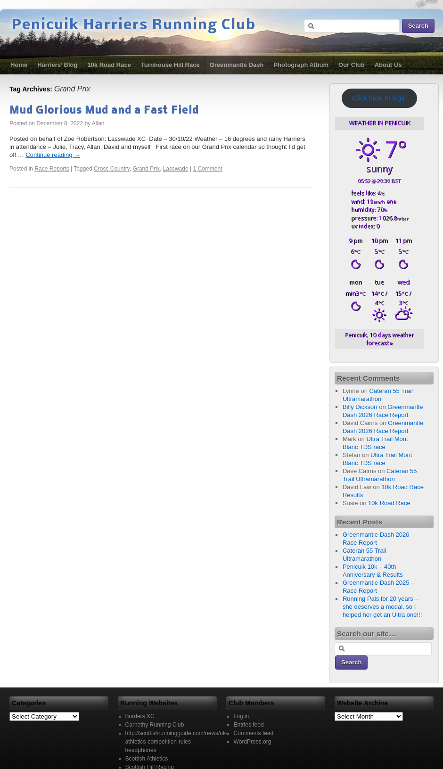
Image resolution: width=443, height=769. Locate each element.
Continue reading (52, 154)
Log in (241, 716)
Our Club (351, 64)
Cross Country (112, 168)
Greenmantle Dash (237, 64)
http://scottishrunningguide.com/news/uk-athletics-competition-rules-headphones (176, 741)
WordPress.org (252, 741)
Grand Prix (146, 168)
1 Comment (207, 168)
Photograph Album (301, 64)
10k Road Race (109, 64)
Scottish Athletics (146, 758)
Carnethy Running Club (154, 724)
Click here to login (379, 98)
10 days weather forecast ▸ (379, 339)
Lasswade (176, 168)
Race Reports (51, 168)
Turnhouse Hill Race (170, 64)
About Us (388, 64)
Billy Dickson (360, 406)
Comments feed (254, 733)
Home (18, 64)
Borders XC (140, 716)
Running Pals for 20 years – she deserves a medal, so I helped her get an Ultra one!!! (382, 606)
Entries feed (249, 724)
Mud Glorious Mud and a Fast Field (104, 110)
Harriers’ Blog (57, 64)
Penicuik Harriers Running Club (134, 25)
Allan (98, 123)
